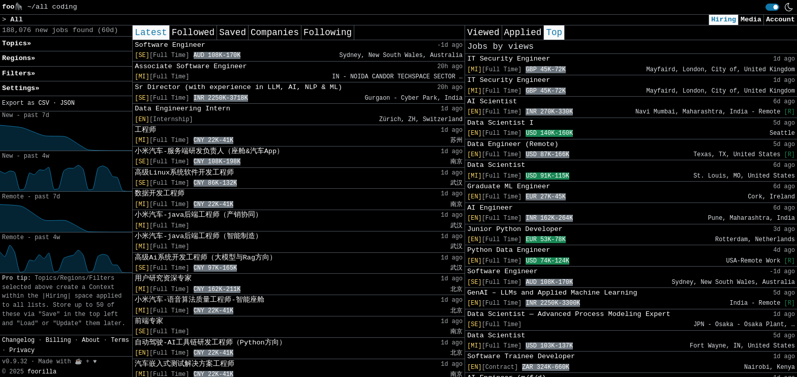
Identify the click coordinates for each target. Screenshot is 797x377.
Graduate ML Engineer (508, 186)
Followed (193, 32)
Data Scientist (496, 165)
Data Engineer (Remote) (512, 144)
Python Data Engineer (508, 250)
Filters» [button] (18, 73)
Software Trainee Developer (521, 356)
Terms (120, 340)
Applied (523, 32)
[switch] (772, 7)
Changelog (18, 340)
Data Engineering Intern (182, 108)
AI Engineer (490, 208)
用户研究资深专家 (163, 278)
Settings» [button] (20, 88)
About (91, 340)
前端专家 (149, 321)
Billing (58, 340)
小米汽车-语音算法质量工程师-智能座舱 (199, 300)
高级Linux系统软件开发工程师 (184, 173)
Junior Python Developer (515, 229)
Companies (275, 32)
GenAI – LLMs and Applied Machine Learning (552, 293)
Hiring (723, 19)
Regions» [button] (18, 58)
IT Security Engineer (508, 59)
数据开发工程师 (160, 193)
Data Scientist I (500, 123)
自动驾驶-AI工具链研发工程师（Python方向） (210, 342)
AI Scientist (492, 101)
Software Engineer (170, 45)
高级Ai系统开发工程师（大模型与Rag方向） (206, 258)
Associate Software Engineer (191, 66)
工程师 (145, 130)
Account (780, 19)
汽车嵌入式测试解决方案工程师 (184, 364)
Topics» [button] (16, 43)
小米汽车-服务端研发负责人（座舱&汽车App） (209, 151)
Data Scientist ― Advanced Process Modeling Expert (568, 314)
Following (327, 32)
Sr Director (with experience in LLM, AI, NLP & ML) (238, 87)
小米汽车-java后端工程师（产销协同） (198, 215)
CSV (43, 103)
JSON (67, 103)
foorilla (41, 371)
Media (751, 19)
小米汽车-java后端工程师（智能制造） (198, 236)
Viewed (483, 32)
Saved (232, 32)
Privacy (22, 350)
